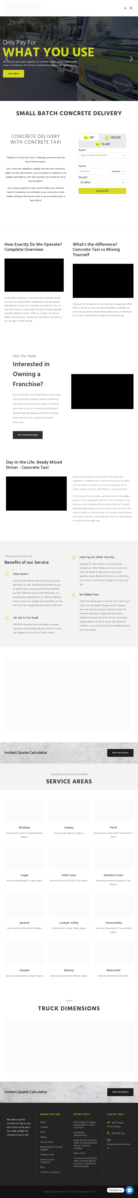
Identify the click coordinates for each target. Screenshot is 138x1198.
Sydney (69, 827)
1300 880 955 (118, 1133)
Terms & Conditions (50, 1172)
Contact (44, 1127)
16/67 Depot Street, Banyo (115, 1125)
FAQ (42, 1132)
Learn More (13, 73)
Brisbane (24, 827)
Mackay (69, 970)
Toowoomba (113, 923)
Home (43, 1122)
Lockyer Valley (68, 923)
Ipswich (25, 923)
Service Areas (47, 1142)
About (43, 1137)
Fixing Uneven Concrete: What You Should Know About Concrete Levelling (85, 1144)
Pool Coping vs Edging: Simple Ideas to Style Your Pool (85, 1124)
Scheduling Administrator (80, 1134)
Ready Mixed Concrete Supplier (51, 1148)
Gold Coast (69, 875)
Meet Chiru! (79, 1153)
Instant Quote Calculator (47, 1161)
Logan (24, 875)
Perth (113, 827)
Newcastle (113, 970)
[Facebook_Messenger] (129, 1190)
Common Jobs (47, 1155)
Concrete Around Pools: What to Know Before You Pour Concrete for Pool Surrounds (85, 1162)
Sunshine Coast (113, 875)
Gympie (25, 970)
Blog (42, 1167)
